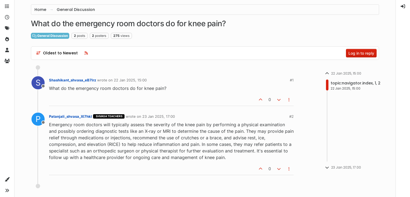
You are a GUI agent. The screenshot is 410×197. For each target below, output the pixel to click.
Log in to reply (361, 53)
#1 (292, 80)
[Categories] (7, 6)
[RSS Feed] (86, 53)
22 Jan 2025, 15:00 (130, 80)
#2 (291, 116)
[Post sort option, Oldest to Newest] (56, 53)
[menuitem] (403, 6)
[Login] (403, 6)
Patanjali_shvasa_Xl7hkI (70, 116)
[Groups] (7, 61)
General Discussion (50, 36)
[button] (7, 179)
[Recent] (7, 17)
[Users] (7, 50)
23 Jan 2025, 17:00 (158, 116)
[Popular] (7, 39)
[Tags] (7, 28)
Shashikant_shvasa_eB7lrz (72, 80)
